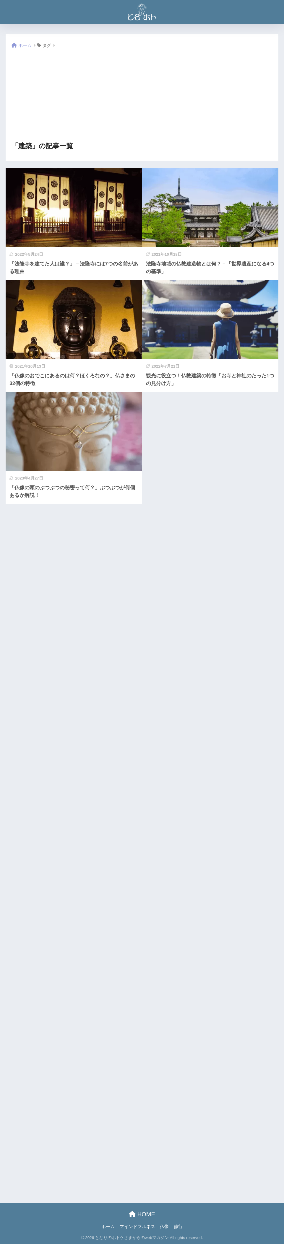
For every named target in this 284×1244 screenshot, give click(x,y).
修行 (178, 1226)
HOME (142, 1214)
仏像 (164, 1226)
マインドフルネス (137, 1226)
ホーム (108, 1226)
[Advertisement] (142, 95)
